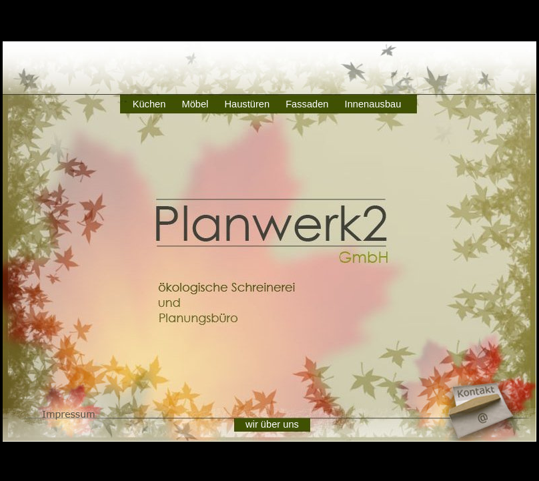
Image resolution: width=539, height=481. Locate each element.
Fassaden (307, 104)
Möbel (194, 104)
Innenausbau (373, 104)
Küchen (149, 104)
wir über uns (272, 424)
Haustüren (247, 104)
